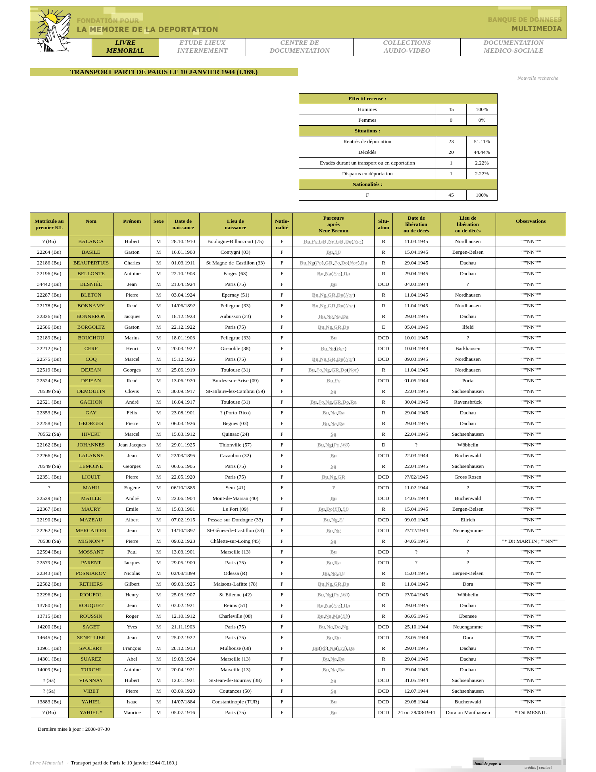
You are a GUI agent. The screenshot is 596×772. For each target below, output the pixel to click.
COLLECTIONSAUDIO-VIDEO (407, 46)
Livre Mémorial (46, 763)
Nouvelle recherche (537, 78)
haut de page (488, 763)
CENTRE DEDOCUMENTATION (300, 46)
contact (545, 767)
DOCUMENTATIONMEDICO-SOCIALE (514, 46)
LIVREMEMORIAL (125, 46)
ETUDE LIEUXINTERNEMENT (202, 46)
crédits (530, 767)
